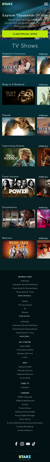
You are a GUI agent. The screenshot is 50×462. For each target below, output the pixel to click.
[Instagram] (22, 444)
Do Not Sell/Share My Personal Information (25, 423)
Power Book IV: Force (25, 292)
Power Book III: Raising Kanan (25, 288)
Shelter (25, 301)
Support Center (25, 367)
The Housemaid (25, 305)
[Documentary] (9, 207)
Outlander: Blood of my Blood (25, 284)
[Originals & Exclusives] (14, 53)
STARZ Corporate (25, 397)
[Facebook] (16, 444)
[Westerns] (7, 238)
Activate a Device (25, 370)
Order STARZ (25, 346)
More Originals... (25, 296)
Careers (25, 404)
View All (43, 54)
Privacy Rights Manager (25, 415)
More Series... (25, 336)
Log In (25, 357)
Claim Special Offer (25, 350)
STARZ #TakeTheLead (25, 401)
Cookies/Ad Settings (25, 427)
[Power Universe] (10, 176)
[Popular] (6, 115)
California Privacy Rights (25, 412)
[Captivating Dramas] (13, 145)
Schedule (25, 387)
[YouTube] (28, 444)
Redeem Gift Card (25, 353)
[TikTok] (34, 444)
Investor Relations (25, 430)
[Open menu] (46, 4)
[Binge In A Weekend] (13, 84)
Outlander (25, 281)
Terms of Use (25, 419)
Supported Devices (25, 374)
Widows (25, 312)
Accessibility (25, 378)
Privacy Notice (25, 408)
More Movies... (25, 316)
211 (25, 309)
